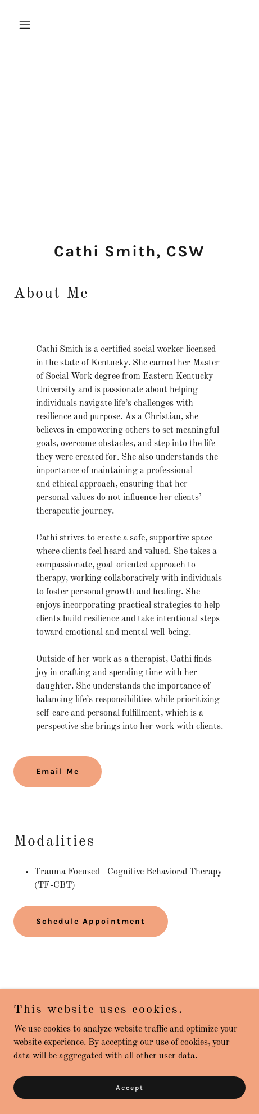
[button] (30, 24)
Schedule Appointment (91, 921)
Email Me (57, 771)
